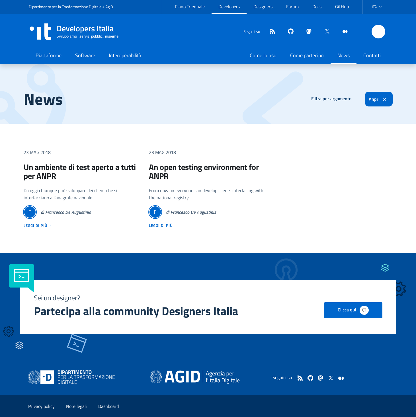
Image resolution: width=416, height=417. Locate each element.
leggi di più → (38, 225)
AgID (109, 7)
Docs (316, 6)
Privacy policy (41, 406)
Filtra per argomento (331, 98)
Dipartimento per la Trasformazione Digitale (65, 7)
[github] (288, 32)
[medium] (343, 32)
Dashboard (108, 406)
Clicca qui (353, 310)
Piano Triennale (190, 6)
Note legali (76, 406)
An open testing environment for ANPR (204, 171)
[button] (377, 6)
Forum (292, 6)
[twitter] (325, 32)
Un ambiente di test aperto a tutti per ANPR (80, 171)
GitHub (342, 6)
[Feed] (270, 32)
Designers (262, 6)
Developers (229, 6)
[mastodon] (306, 32)
